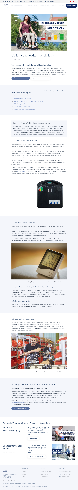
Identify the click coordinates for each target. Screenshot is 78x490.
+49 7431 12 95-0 (8, 1)
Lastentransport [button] (31, 6)
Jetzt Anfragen (71, 5)
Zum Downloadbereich (20, 408)
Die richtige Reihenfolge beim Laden (23, 96)
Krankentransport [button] (17, 6)
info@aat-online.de (20, 1)
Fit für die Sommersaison (10, 433)
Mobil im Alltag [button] (6, 5)
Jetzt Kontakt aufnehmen (40, 78)
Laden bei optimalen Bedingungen (22, 98)
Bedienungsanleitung (22, 171)
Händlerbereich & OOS (36, 1)
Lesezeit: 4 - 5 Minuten (21, 78)
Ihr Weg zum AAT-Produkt (10, 452)
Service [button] (54, 6)
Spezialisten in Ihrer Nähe (37, 456)
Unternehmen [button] (44, 6)
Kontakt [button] (61, 6)
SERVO (36, 167)
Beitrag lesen (33, 438)
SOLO (29, 167)
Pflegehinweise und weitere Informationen (24, 109)
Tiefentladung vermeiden (20, 104)
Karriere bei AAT (49, 1)
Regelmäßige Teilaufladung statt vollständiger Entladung (28, 101)
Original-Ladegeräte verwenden (22, 106)
